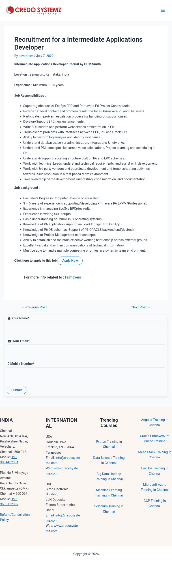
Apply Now (70, 261)
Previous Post (34, 307)
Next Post (141, 307)
